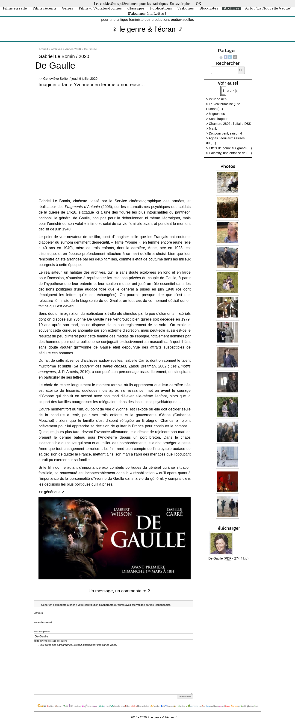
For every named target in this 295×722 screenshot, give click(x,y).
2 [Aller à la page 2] (228, 91)
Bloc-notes (208, 8)
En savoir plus (180, 4)
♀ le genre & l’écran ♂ (147, 29)
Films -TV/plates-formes (100, 8)
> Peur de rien (216, 99)
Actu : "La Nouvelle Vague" (268, 8)
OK (198, 4)
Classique (136, 8)
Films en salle (15, 8)
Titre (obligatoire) (42, 631)
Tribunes (186, 8)
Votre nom (38, 613)
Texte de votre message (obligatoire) (51, 641)
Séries (67, 8)
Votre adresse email (43, 622)
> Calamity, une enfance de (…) (229, 153)
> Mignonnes (215, 114)
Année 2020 (73, 49)
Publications (161, 8)
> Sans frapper (216, 119)
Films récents (44, 8)
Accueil (43, 49)
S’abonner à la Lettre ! (147, 13)
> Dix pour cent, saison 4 (224, 133)
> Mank (211, 128)
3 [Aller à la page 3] (231, 91)
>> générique (49, 492)
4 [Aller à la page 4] (234, 91)
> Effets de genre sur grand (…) (229, 148)
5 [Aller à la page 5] (236, 91)
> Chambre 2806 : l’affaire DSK (228, 123)
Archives (231, 8)
